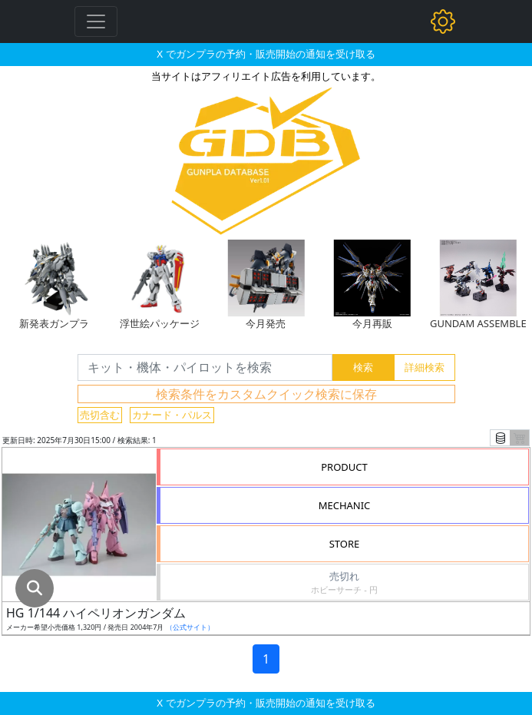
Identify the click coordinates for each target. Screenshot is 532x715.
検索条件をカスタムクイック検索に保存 (266, 394)
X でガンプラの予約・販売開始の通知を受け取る (266, 54)
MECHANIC (345, 505)
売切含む (100, 415)
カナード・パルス (172, 415)
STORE (344, 544)
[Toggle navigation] (95, 21)
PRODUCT (344, 467)
